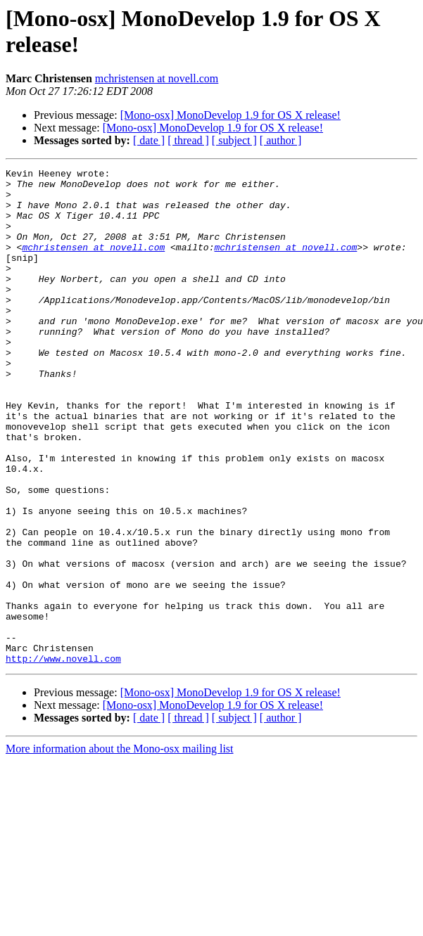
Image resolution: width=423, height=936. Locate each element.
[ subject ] (234, 140)
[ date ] (149, 140)
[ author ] (281, 140)
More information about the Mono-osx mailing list (120, 848)
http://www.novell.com (63, 757)
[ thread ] (188, 140)
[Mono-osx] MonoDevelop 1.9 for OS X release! (230, 115)
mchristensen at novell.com (157, 78)
